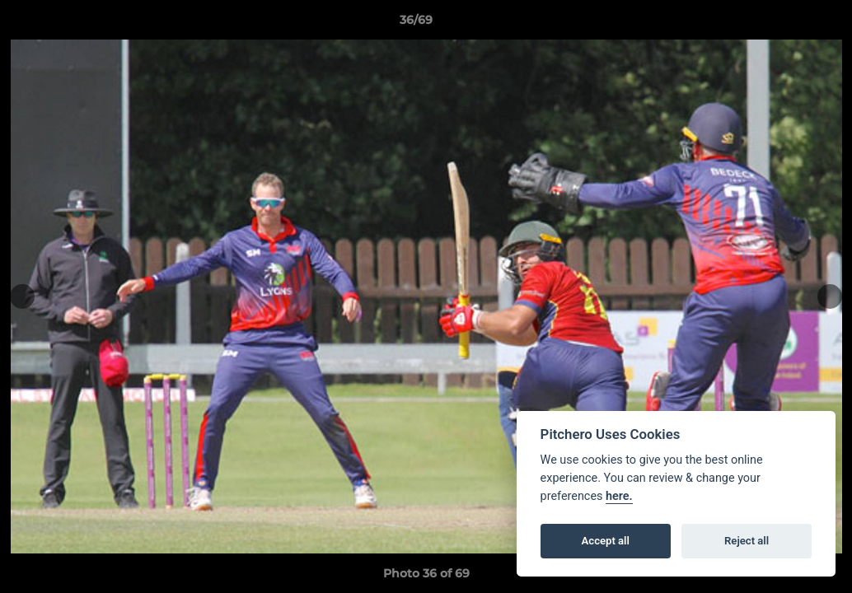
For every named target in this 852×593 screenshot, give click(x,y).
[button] (783, 23)
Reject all (746, 541)
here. (619, 496)
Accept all (606, 541)
